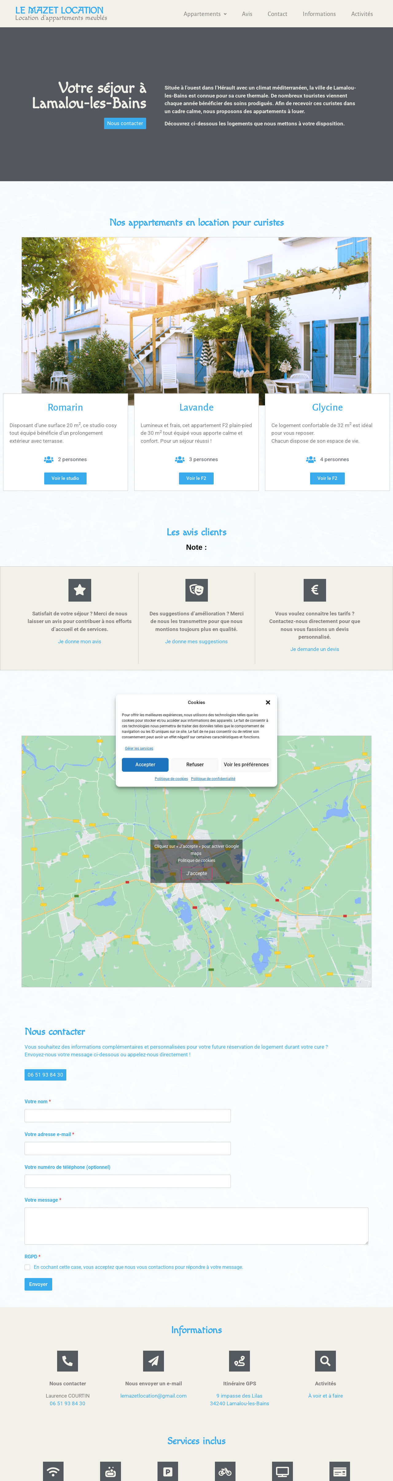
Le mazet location (59, 10)
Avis (247, 14)
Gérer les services (139, 748)
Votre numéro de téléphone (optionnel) (68, 1169)
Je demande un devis (314, 651)
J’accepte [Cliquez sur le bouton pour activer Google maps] (196, 875)
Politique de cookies (171, 778)
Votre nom (38, 1104)
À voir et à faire (325, 1402)
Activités (362, 14)
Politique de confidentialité (213, 778)
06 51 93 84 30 (67, 1409)
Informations (319, 14)
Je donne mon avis (79, 643)
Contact (277, 14)
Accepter (145, 764)
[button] (268, 702)
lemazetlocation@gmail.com (153, 1402)
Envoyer (38, 1286)
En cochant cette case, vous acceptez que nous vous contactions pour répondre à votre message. (138, 1269)
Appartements (205, 14)
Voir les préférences (247, 764)
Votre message (43, 1202)
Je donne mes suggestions (196, 643)
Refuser (196, 764)
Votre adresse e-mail (49, 1136)
